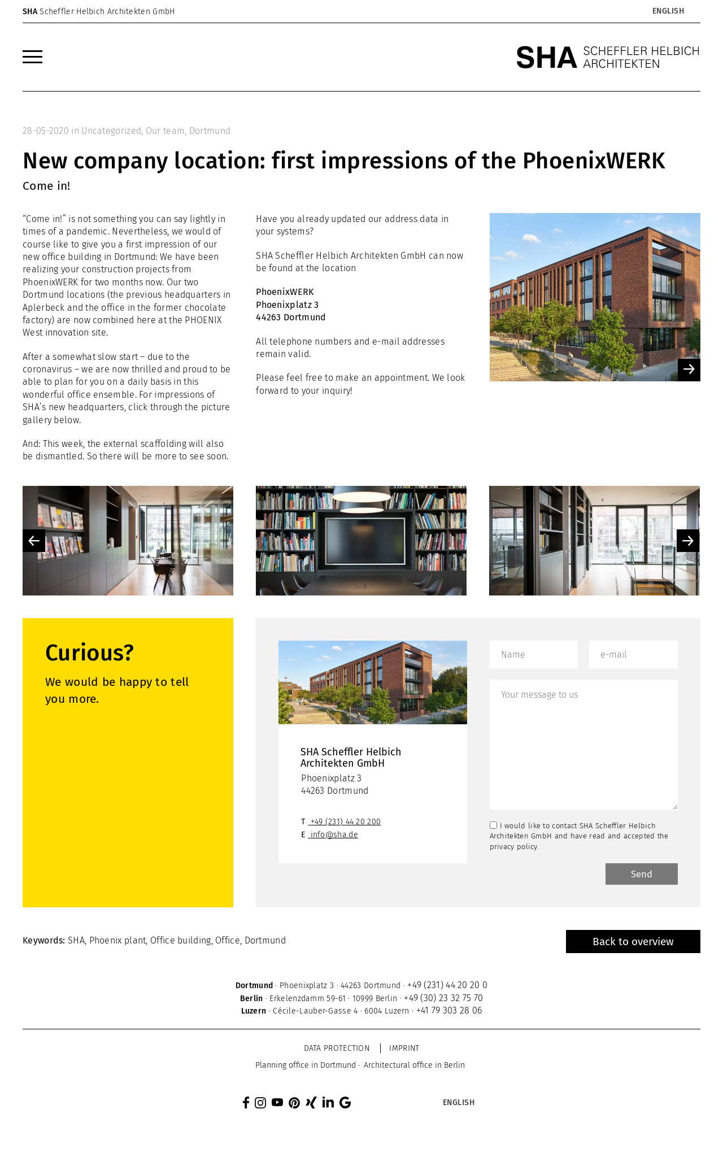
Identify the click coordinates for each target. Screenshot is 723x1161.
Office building (180, 942)
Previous (34, 540)
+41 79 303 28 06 (449, 1012)
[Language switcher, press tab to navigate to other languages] (668, 11)
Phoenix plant (117, 942)
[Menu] (32, 57)
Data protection (337, 1050)
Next (688, 540)
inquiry (336, 390)
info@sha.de (334, 835)
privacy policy (513, 846)
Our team (165, 130)
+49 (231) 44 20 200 (346, 822)
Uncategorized (111, 130)
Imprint (404, 1050)
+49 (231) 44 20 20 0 (447, 986)
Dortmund (209, 130)
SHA (76, 942)
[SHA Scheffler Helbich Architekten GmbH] (608, 57)
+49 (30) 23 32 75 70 (443, 999)
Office (227, 942)
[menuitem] (32, 57)
